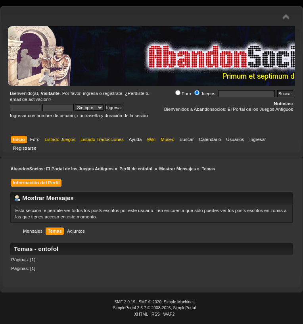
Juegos (204, 93)
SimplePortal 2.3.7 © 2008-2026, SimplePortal (154, 308)
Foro (183, 93)
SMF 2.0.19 (124, 302)
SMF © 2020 (150, 302)
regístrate (113, 93)
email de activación (29, 99)
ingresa (90, 93)
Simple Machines (179, 302)
